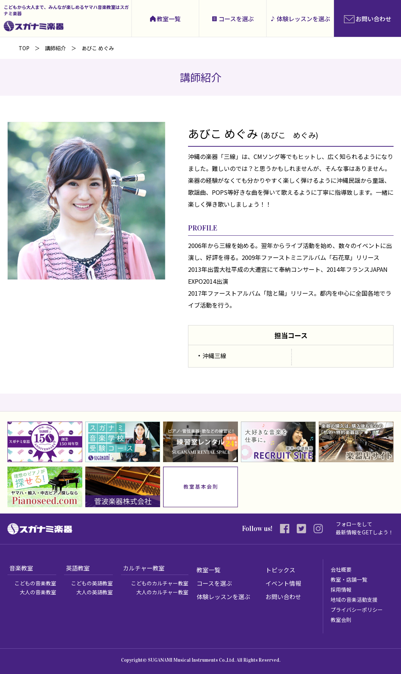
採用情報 (341, 589)
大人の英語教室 (94, 592)
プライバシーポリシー (357, 609)
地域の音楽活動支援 (354, 599)
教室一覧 (169, 18)
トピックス (280, 569)
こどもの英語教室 (92, 583)
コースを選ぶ (236, 18)
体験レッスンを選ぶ (303, 18)
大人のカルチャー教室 (162, 592)
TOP (24, 48)
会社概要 (341, 569)
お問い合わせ (283, 596)
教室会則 (341, 619)
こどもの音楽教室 (35, 583)
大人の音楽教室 (38, 592)
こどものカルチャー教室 (159, 583)
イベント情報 (283, 583)
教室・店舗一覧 (349, 579)
